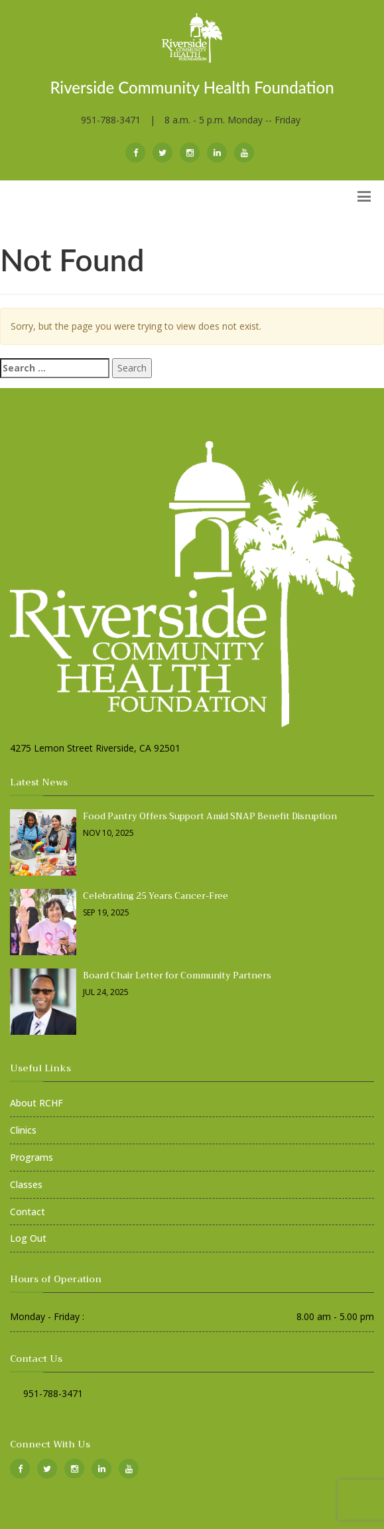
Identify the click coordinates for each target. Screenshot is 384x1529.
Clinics (23, 1130)
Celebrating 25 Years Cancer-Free (155, 895)
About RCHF (36, 1103)
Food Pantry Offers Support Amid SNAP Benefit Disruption (210, 816)
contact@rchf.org (60, 1409)
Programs (31, 1157)
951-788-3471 (111, 119)
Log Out (28, 1238)
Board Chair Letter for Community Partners (177, 975)
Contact (27, 1211)
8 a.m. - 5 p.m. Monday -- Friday (232, 119)
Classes (26, 1184)
